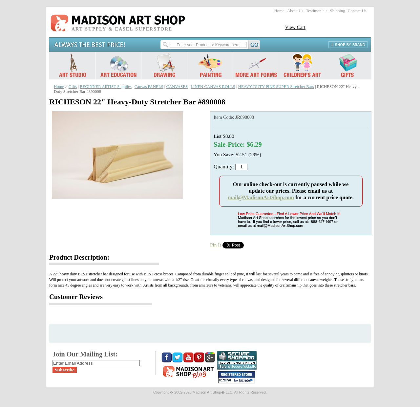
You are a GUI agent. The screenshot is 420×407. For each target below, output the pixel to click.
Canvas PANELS (149, 86)
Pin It (215, 244)
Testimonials (316, 11)
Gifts (73, 86)
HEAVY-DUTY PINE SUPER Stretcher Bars (276, 86)
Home (279, 11)
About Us (295, 11)
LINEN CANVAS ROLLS (213, 86)
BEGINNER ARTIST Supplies (106, 86)
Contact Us (357, 11)
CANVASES (177, 86)
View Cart (295, 27)
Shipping (337, 11)
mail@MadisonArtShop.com (261, 197)
